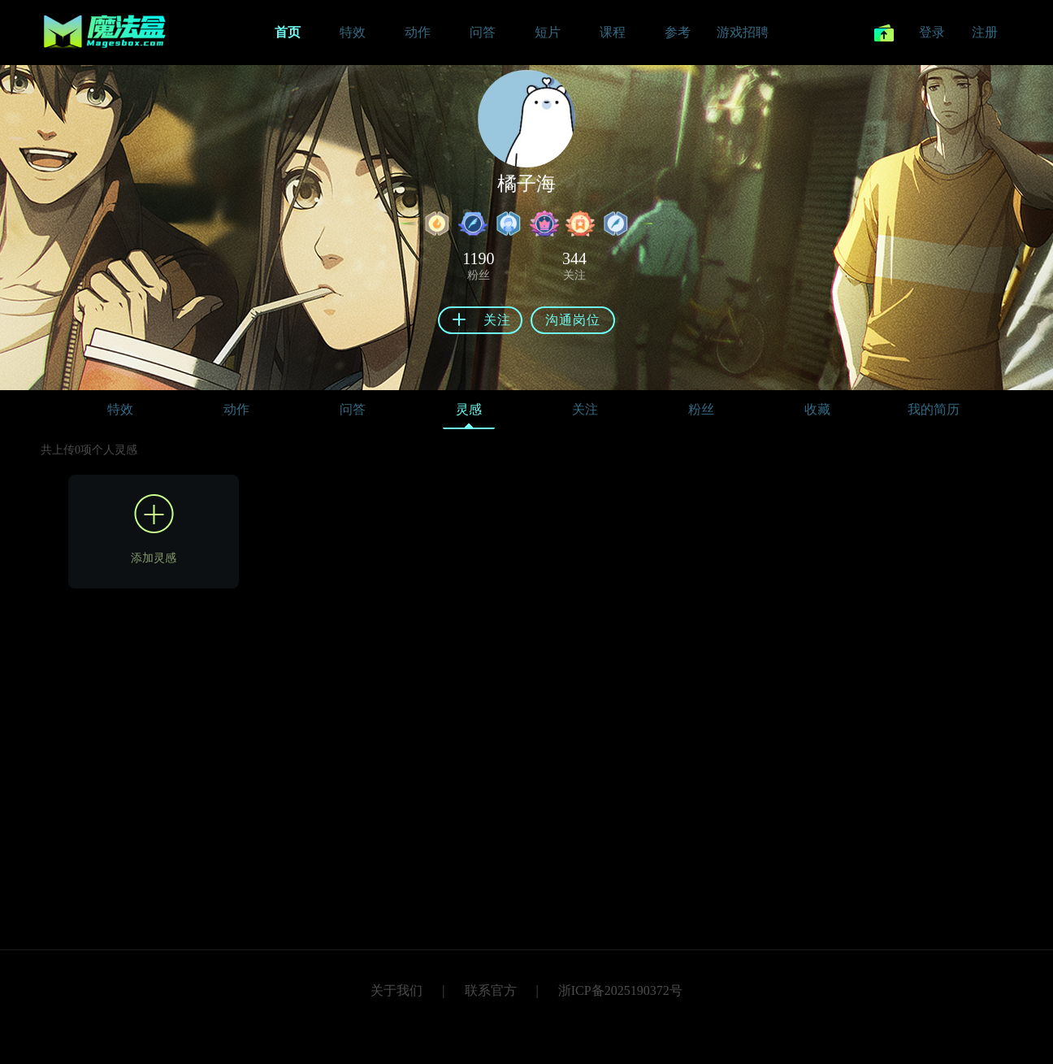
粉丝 (701, 409)
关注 (585, 409)
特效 (120, 409)
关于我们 (396, 990)
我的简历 (934, 409)
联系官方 (491, 990)
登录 (932, 32)
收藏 (817, 409)
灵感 (469, 413)
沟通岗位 (572, 320)
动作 (236, 409)
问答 (353, 409)
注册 (985, 32)
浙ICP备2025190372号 (620, 990)
